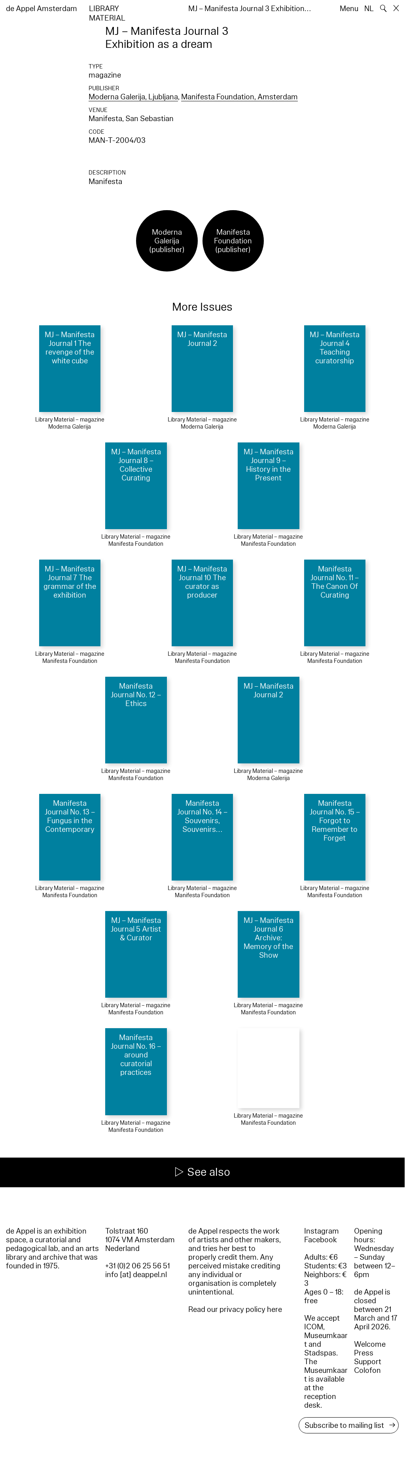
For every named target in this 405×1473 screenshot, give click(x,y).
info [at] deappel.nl (136, 1275)
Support (367, 1362)
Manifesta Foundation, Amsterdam (239, 97)
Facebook (320, 1240)
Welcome (370, 1344)
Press (363, 1353)
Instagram (321, 1231)
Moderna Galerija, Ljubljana (133, 97)
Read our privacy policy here (235, 1309)
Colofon (367, 1370)
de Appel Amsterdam (41, 9)
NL (369, 9)
